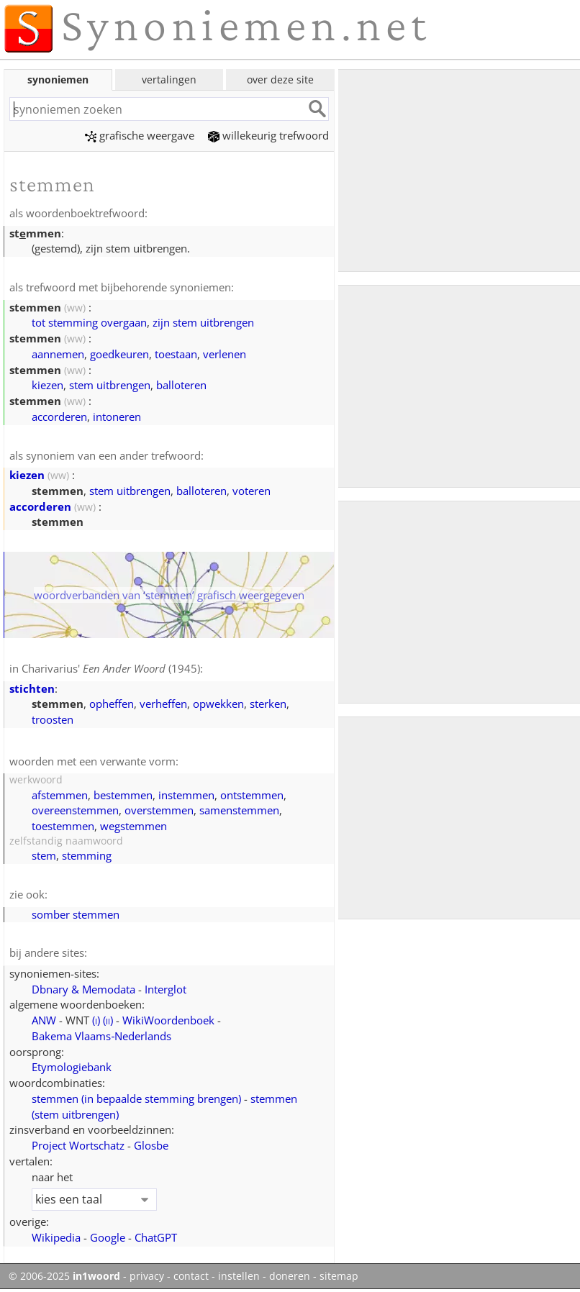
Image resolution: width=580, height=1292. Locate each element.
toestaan (176, 354)
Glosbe (151, 1145)
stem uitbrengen (109, 385)
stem (44, 855)
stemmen (136, 1098)
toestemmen (63, 826)
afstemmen (60, 795)
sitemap (339, 1276)
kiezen (47, 385)
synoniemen (58, 79)
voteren (251, 490)
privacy (147, 1276)
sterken (268, 703)
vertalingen (169, 79)
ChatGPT (156, 1237)
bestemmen (123, 795)
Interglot (165, 989)
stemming (87, 855)
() (96, 1020)
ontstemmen (252, 795)
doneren (289, 1276)
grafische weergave (139, 135)
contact (191, 1276)
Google (107, 1237)
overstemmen (159, 810)
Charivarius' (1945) (111, 668)
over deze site (280, 79)
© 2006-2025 (64, 1276)
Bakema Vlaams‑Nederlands (101, 1036)
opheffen (111, 703)
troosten (52, 719)
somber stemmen (75, 914)
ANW (44, 1020)
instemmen (186, 795)
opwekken (218, 703)
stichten (32, 688)
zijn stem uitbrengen (203, 322)
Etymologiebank (72, 1067)
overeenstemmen (75, 810)
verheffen (163, 703)
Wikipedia (56, 1237)
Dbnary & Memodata (83, 989)
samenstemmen (239, 810)
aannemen (58, 354)
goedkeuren (119, 354)
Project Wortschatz (78, 1145)
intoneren (117, 416)
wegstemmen (133, 826)
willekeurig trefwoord (268, 135)
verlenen (224, 354)
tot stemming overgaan (89, 322)
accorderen (59, 416)
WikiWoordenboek (168, 1020)
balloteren (181, 385)
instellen (239, 1276)
